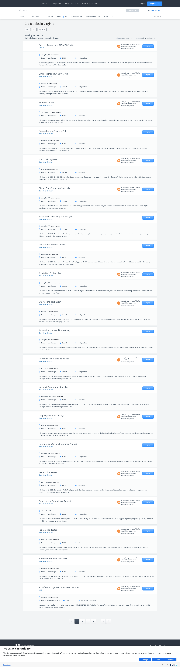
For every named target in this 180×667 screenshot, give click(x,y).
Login (142, 3)
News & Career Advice (90, 3)
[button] (36, 16)
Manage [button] (145, 659)
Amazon (41, 48)
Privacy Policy (7, 665)
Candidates (45, 3)
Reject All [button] (170, 659)
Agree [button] (157, 659)
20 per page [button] (126, 38)
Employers (57, 3)
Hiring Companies (72, 3)
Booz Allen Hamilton (46, 76)
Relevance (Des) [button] (148, 38)
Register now (155, 3)
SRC (40, 590)
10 (103, 621)
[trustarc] (173, 665)
